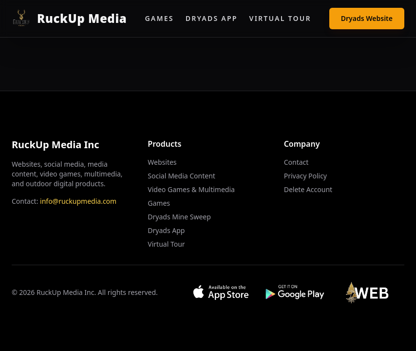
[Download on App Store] (221, 292)
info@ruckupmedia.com (78, 201)
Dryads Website (367, 18)
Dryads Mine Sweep (179, 216)
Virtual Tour (280, 18)
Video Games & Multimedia (191, 189)
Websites (162, 162)
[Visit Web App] (370, 292)
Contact (296, 162)
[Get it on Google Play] (295, 292)
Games (159, 18)
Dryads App (212, 18)
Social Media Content (181, 175)
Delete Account (308, 189)
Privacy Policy (305, 175)
